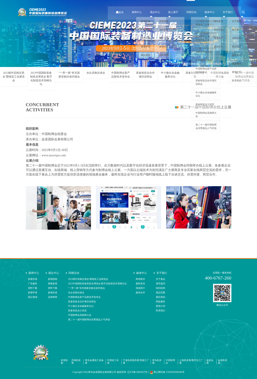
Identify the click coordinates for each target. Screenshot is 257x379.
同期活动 (188, 63)
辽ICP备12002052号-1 (138, 372)
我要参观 (52, 283)
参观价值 (52, 292)
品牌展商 (52, 297)
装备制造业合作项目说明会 (145, 74)
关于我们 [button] (229, 12)
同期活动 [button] (197, 12)
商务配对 (140, 279)
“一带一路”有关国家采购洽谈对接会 (69, 74)
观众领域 (32, 297)
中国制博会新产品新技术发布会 (120, 74)
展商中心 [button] (150, 12)
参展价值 (32, 279)
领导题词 (160, 283)
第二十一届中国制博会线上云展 (212, 63)
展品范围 (160, 292)
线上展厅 (181, 12)
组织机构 (160, 288)
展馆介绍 (160, 306)
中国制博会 (174, 63)
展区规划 (160, 297)
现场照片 (140, 288)
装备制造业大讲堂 (195, 74)
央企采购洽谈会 (95, 72)
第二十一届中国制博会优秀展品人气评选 (244, 76)
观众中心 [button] (166, 12)
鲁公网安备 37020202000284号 (167, 372)
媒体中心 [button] (213, 12)
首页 (134, 12)
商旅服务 (160, 301)
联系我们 (160, 310)
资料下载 (32, 288)
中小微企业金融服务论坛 (170, 74)
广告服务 (32, 283)
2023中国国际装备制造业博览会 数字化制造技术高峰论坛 (41, 78)
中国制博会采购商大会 (219, 74)
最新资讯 (140, 283)
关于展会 (160, 279)
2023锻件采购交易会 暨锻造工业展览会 (14, 76)
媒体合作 (140, 292)
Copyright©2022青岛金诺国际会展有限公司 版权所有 (99, 372)
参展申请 (32, 292)
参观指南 (52, 279)
